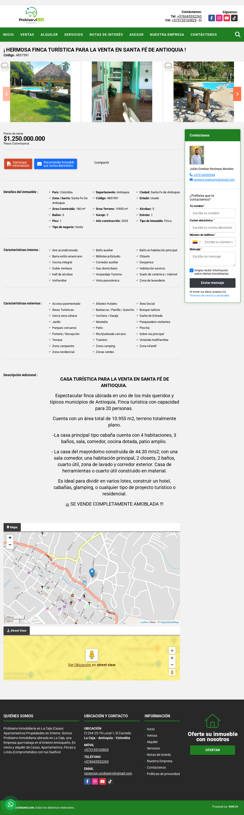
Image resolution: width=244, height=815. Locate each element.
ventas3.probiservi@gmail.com (214, 179)
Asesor (136, 34)
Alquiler (49, 34)
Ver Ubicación (80, 665)
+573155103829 (184, 20)
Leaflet (144, 622)
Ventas (27, 34)
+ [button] (10, 538)
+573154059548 (204, 175)
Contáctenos (204, 34)
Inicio (8, 34)
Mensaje (196, 249)
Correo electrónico (202, 220)
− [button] (10, 545)
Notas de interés (106, 34)
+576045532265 (189, 16)
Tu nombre (197, 206)
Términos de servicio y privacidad (209, 295)
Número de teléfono (203, 235)
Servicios (73, 34)
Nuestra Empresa (167, 34)
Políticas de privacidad (163, 774)
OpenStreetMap (170, 622)
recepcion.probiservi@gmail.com (108, 773)
